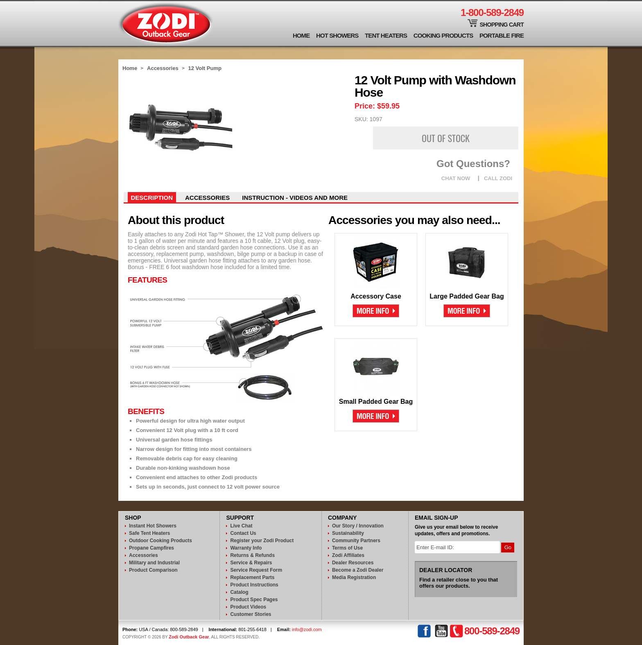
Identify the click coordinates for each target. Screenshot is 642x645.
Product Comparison (153, 570)
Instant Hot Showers (152, 526)
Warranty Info (246, 548)
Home (301, 35)
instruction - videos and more (295, 197)
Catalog (239, 592)
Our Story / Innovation (358, 526)
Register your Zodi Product (262, 540)
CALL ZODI (498, 178)
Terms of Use (347, 548)
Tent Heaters (386, 35)
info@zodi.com (307, 629)
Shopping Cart (501, 24)
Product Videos (248, 607)
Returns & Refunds (252, 555)
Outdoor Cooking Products (160, 540)
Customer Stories (250, 614)
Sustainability (348, 533)
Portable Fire (501, 35)
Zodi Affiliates (348, 555)
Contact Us (243, 533)
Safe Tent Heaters (149, 533)
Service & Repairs (251, 563)
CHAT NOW (455, 178)
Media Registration (354, 577)
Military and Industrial (154, 563)
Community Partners (356, 540)
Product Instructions (254, 585)
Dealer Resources (352, 563)
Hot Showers (337, 35)
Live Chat (241, 526)
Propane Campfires (151, 548)
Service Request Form (256, 570)
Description (152, 197)
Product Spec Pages (254, 599)
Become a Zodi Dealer (357, 570)
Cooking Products (443, 35)
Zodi (166, 23)
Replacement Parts (252, 577)
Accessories (163, 68)
